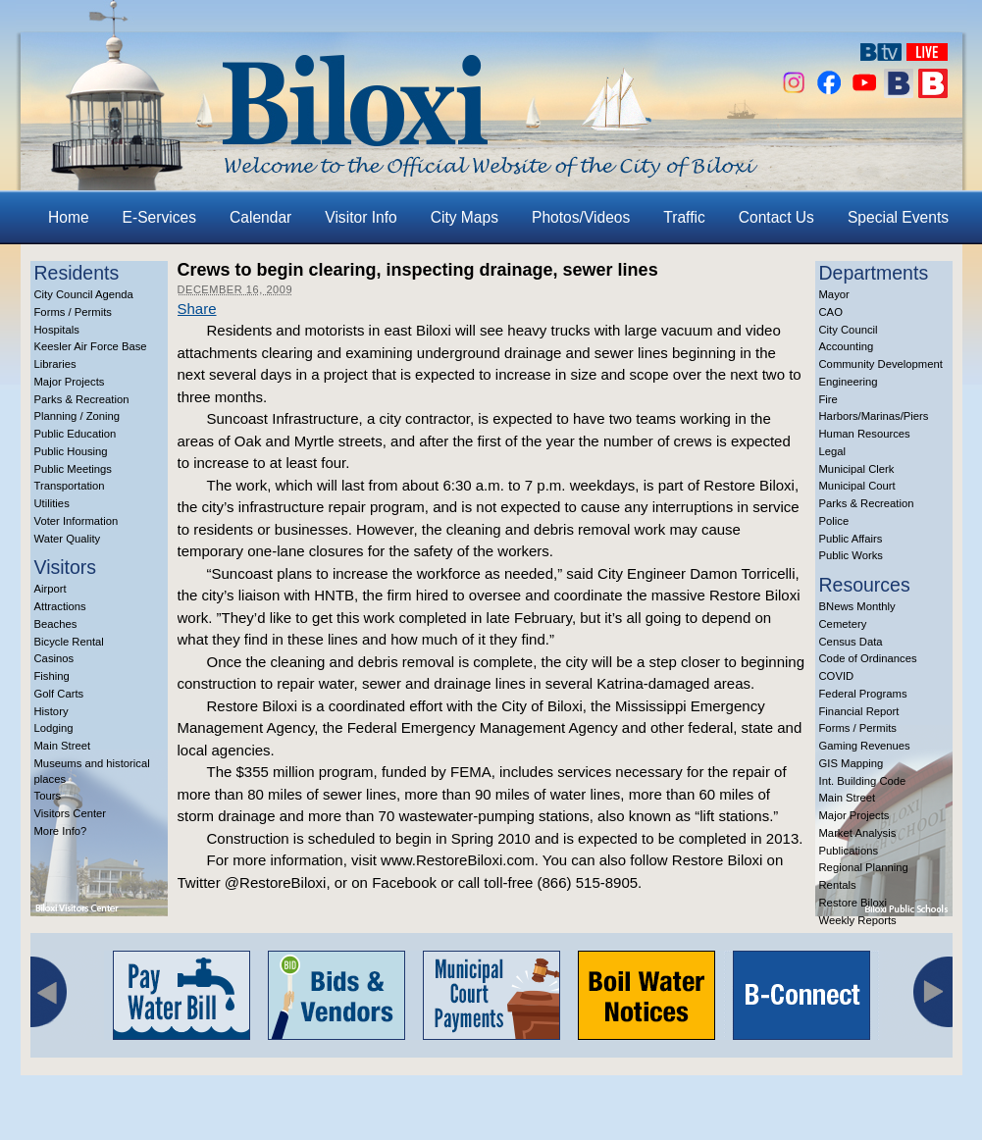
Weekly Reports (858, 920)
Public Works (851, 555)
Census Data (851, 642)
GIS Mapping (851, 763)
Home (68, 217)
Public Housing (71, 451)
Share (197, 308)
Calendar (260, 217)
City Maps (464, 217)
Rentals (837, 885)
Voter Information (76, 521)
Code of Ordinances (868, 658)
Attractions (60, 606)
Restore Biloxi (853, 902)
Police (834, 521)
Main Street (62, 745)
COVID (836, 676)
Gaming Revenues (864, 745)
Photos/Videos (581, 217)
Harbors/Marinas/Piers (874, 416)
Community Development (881, 364)
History (51, 711)
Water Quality (67, 538)
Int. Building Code (862, 781)
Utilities (52, 503)
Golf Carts (59, 694)
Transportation (69, 486)
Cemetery (843, 624)
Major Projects (69, 382)
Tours (48, 796)
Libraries (55, 364)
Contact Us (776, 217)
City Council (848, 330)
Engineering (848, 382)
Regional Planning (863, 867)
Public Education (75, 434)
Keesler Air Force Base (90, 346)
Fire (828, 399)
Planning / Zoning (77, 416)
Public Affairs (851, 538)
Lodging (54, 728)
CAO (831, 312)
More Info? (60, 831)
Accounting (846, 346)
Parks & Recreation (81, 399)
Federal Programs (863, 694)
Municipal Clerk (857, 469)
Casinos (54, 658)
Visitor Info (360, 217)
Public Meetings (73, 469)
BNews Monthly (857, 606)
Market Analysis (858, 833)
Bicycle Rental (69, 642)
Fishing (52, 676)
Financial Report (859, 711)
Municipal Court (857, 486)
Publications (849, 850)
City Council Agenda (83, 294)
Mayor (834, 294)
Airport (50, 589)
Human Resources (864, 434)
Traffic (683, 217)
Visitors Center (70, 813)
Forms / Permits (73, 312)
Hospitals (56, 330)
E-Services (159, 217)
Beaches (56, 624)
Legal (833, 451)
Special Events (898, 217)
